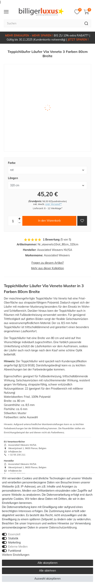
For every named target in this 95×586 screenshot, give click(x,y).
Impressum (34, 523)
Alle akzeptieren (47, 563)
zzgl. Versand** (53, 204)
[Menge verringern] (19, 223)
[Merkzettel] (78, 12)
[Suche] (86, 23)
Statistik (13, 538)
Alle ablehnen (47, 570)
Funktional (14, 550)
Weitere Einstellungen (15, 555)
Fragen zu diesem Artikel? (47, 263)
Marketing (14, 542)
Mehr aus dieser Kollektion (47, 268)
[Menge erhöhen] (19, 219)
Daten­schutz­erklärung (63, 527)
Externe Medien (18, 546)
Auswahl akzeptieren (47, 578)
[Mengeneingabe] (12, 221)
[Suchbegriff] (43, 23)
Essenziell (14, 534)
